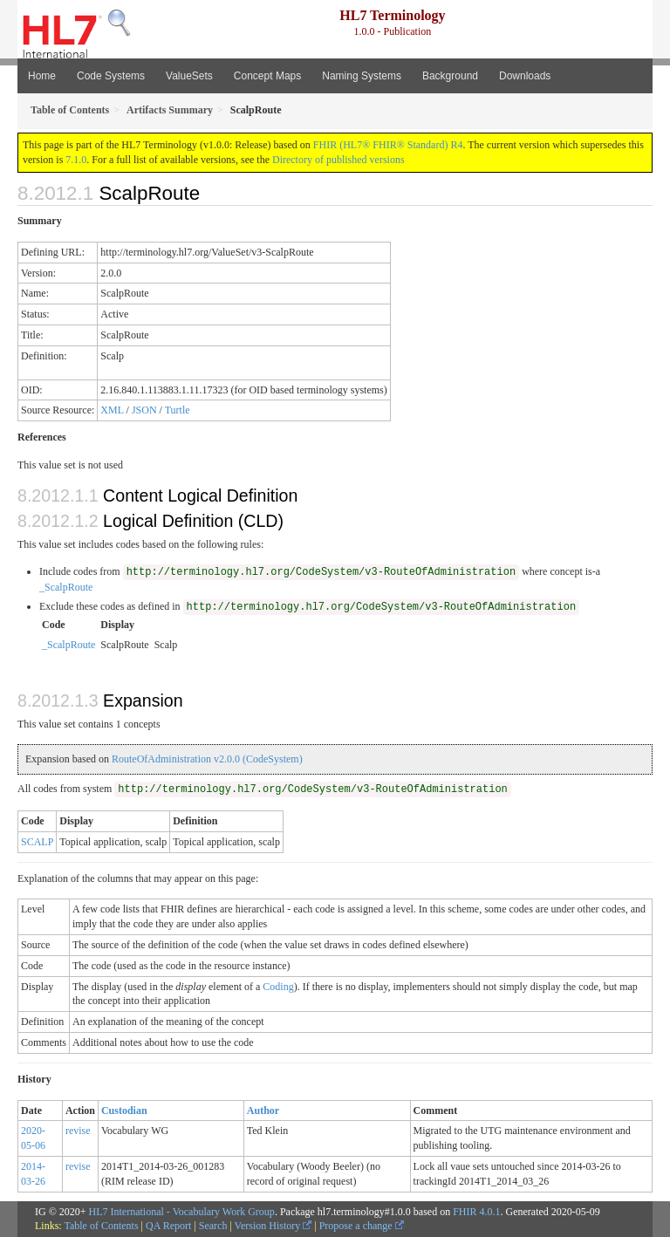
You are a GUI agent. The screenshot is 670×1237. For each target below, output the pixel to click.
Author (263, 1110)
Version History (273, 1226)
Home (42, 76)
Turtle (177, 410)
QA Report (168, 1226)
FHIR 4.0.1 (476, 1212)
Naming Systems (361, 76)
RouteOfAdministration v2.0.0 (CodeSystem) (207, 759)
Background (450, 76)
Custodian (124, 1110)
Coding (278, 987)
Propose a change (361, 1226)
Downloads (524, 76)
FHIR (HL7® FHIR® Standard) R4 (388, 145)
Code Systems (111, 76)
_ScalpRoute (65, 587)
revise (78, 1130)
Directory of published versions (338, 160)
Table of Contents (101, 1226)
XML (111, 410)
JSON (144, 410)
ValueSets (189, 76)
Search (213, 1226)
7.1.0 (75, 160)
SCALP (37, 842)
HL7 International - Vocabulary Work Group (182, 1212)
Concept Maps (267, 76)
